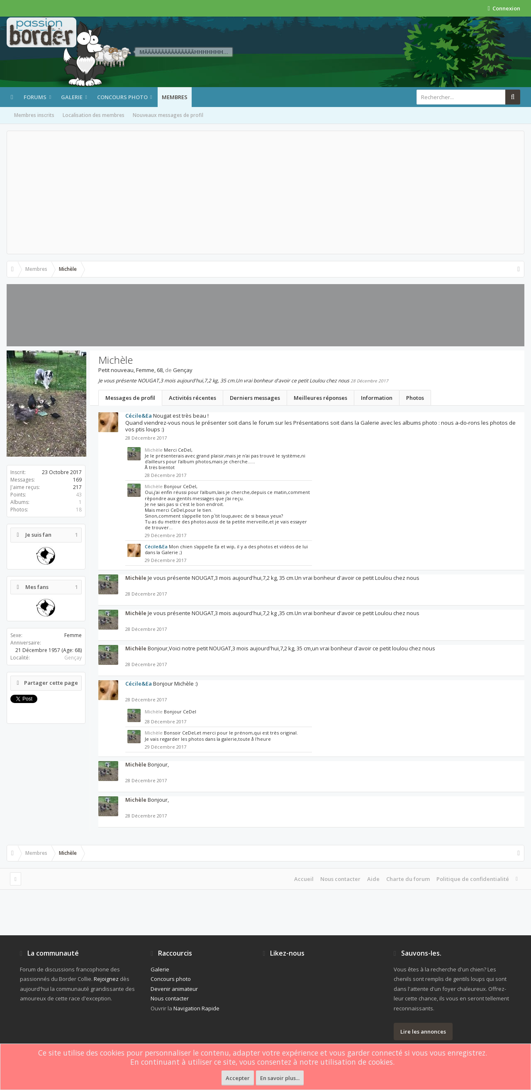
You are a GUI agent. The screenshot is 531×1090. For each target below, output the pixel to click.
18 (79, 509)
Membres (175, 97)
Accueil (304, 879)
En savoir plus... (280, 1078)
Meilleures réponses (320, 397)
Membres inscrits (34, 115)
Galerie (72, 97)
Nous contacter (340, 879)
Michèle (154, 450)
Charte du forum (408, 879)
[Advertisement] (265, 192)
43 (79, 494)
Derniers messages (255, 397)
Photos (415, 397)
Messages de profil (130, 397)
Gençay (73, 657)
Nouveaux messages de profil (168, 115)
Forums (35, 97)
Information (376, 397)
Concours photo (122, 97)
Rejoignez (106, 979)
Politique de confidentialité (472, 879)
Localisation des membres (93, 115)
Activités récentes (192, 397)
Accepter (238, 1078)
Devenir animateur (174, 989)
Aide (373, 879)
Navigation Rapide (196, 1008)
